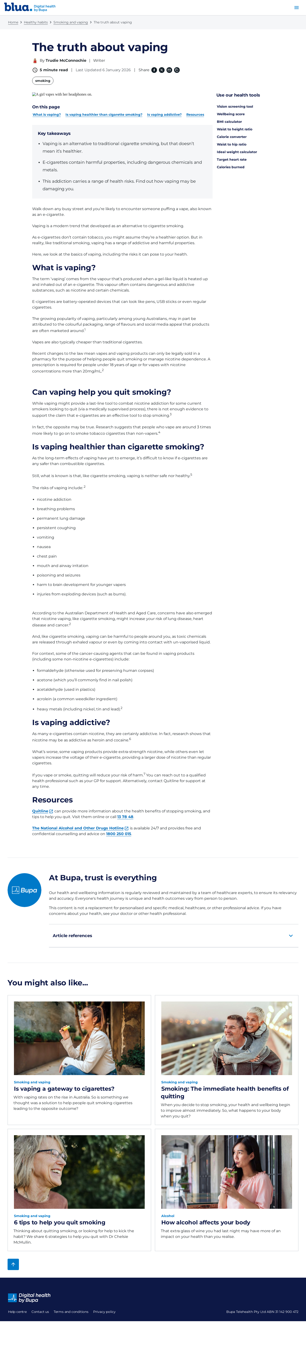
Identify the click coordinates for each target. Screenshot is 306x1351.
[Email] (169, 70)
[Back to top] (13, 1260)
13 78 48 (125, 812)
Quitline (40, 807)
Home (13, 22)
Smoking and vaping (70, 22)
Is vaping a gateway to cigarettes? (64, 1084)
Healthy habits (36, 22)
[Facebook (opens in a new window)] (154, 70)
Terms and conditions (25, 1330)
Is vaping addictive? (164, 110)
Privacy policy (19, 1341)
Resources (195, 110)
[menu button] (296, 7)
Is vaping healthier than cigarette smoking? (104, 110)
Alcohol (167, 1211)
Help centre (17, 1307)
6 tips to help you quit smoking (59, 1218)
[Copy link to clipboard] (176, 70)
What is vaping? (47, 110)
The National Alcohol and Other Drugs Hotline (78, 824)
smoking (42, 81)
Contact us (17, 1319)
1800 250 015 (118, 829)
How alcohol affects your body (205, 1218)
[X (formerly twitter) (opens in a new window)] (161, 70)
